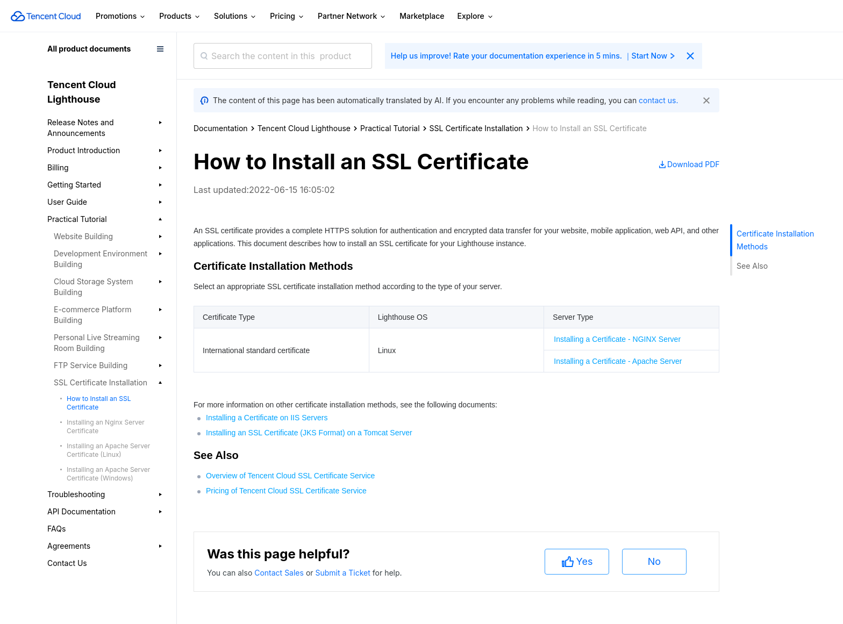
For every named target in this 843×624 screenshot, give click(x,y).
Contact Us (67, 563)
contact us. (658, 100)
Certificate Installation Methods (775, 240)
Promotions (121, 16)
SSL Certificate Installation (476, 128)
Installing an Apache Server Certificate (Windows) (108, 473)
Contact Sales (280, 572)
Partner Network (352, 16)
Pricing (287, 16)
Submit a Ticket (343, 572)
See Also (752, 265)
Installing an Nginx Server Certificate (106, 426)
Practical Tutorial (390, 128)
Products (180, 16)
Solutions (235, 16)
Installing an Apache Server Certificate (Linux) (108, 450)
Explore (476, 16)
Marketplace (421, 15)
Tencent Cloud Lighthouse (304, 128)
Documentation (221, 128)
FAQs (56, 528)
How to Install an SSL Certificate (99, 403)
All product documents (89, 48)
